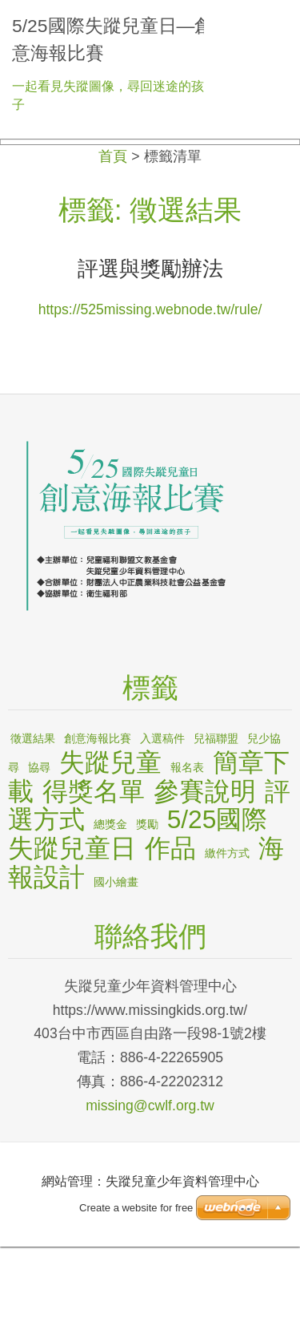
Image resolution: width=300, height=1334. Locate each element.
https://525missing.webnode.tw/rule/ (150, 398)
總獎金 (110, 911)
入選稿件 (162, 826)
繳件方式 (227, 940)
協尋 (39, 854)
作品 (170, 935)
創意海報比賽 (97, 826)
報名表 (187, 854)
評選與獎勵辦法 (150, 357)
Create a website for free (136, 1296)
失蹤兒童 (110, 849)
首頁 (112, 244)
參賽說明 (205, 878)
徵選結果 (32, 826)
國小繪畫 (116, 969)
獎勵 (147, 911)
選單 (272, 20)
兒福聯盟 (216, 826)
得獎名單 (93, 878)
